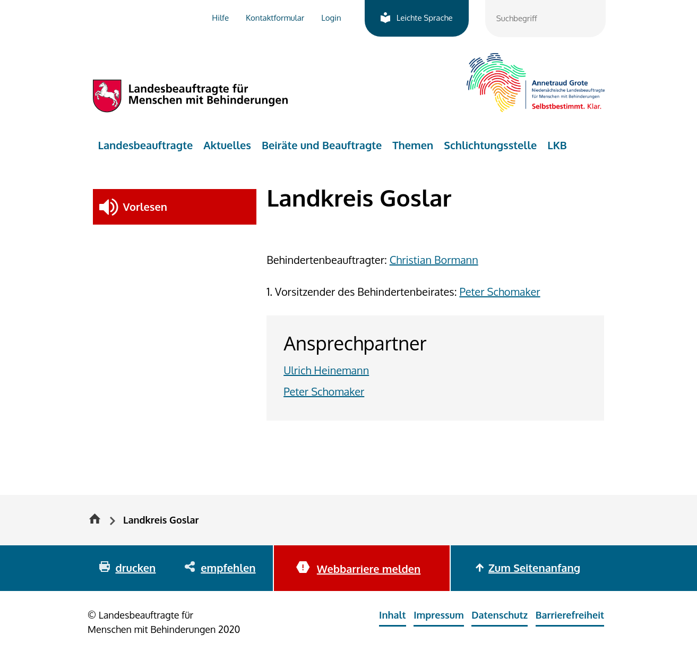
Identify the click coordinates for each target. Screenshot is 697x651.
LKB (557, 145)
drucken (135, 568)
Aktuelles (227, 145)
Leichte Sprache (425, 18)
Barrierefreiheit (570, 615)
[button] (175, 207)
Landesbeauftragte (145, 145)
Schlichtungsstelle (490, 145)
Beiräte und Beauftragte (322, 145)
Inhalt (392, 615)
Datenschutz (499, 615)
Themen (412, 145)
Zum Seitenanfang (534, 568)
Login (331, 18)
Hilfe (220, 18)
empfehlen (228, 568)
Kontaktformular (275, 18)
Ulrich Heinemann (326, 370)
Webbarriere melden (368, 569)
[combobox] (545, 18)
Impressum (439, 615)
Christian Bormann (434, 260)
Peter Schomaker (499, 291)
